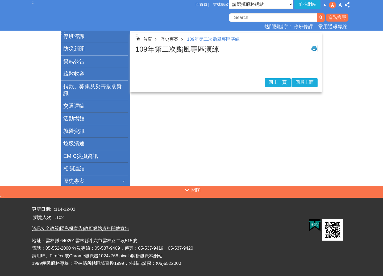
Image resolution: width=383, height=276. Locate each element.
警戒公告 (74, 61)
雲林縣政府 (223, 4)
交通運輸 (74, 106)
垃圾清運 (74, 143)
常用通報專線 (332, 26)
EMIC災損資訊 (80, 156)
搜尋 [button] (321, 17)
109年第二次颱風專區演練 (213, 39)
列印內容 (314, 48)
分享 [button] (347, 5)
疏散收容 (74, 74)
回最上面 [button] (304, 82)
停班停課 (303, 26)
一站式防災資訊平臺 (78, 18)
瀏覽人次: (43, 217)
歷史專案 (74, 181)
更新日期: (42, 209)
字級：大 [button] (340, 5)
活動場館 (74, 118)
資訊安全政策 (45, 228)
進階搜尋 (337, 17)
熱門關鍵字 (276, 26)
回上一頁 (278, 82)
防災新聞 (74, 49)
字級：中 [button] (332, 5)
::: (2, 197)
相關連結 (74, 168)
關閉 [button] (196, 189)
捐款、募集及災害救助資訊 (92, 89)
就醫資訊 (74, 131)
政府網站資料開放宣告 (106, 228)
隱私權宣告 (71, 228)
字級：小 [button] (324, 5)
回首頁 (201, 4)
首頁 (147, 39)
